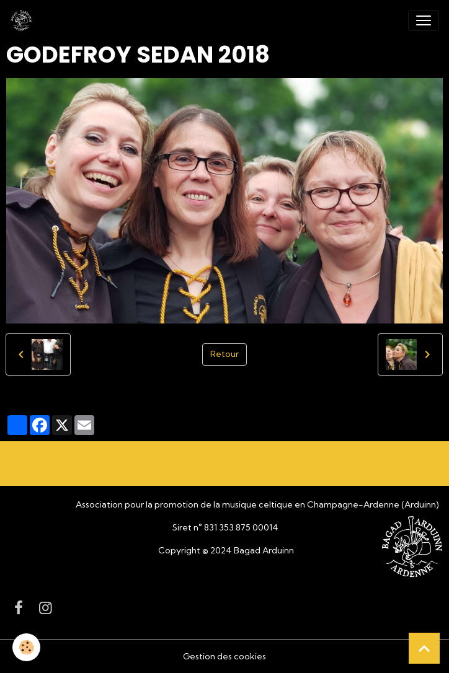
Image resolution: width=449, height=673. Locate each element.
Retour (224, 353)
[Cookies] (26, 647)
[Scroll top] (424, 648)
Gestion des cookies (224, 656)
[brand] (23, 20)
